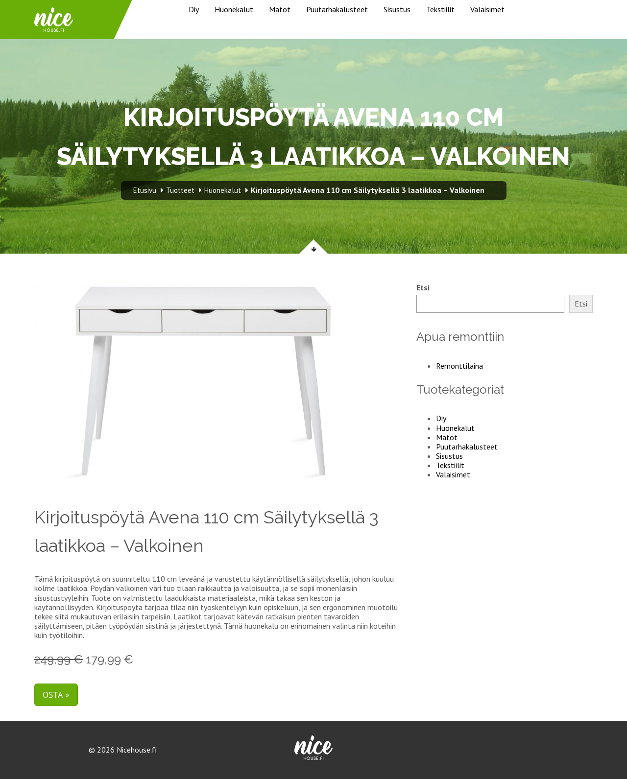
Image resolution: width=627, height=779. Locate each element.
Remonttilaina (459, 366)
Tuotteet (180, 190)
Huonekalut (234, 9)
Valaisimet (487, 9)
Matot (279, 9)
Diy (194, 9)
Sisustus (397, 9)
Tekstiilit (440, 9)
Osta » (56, 694)
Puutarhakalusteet (337, 9)
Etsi (423, 287)
